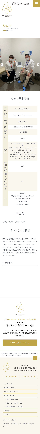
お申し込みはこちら (20, 342)
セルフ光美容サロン (11, 399)
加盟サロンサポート (10, 388)
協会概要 (6, 411)
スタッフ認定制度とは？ (12, 391)
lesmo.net (24, 201)
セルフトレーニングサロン (14, 403)
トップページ (8, 384)
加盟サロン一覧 (9, 395)
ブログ (6, 414)
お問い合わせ (29, 376)
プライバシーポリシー (10, 420)
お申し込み (11, 376)
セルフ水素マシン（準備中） (14, 407)
